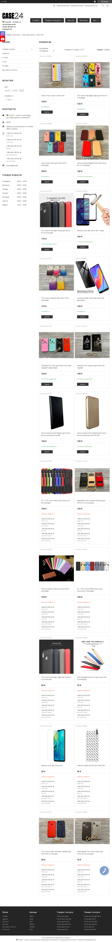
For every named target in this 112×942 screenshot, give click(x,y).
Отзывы (5, 66)
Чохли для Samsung (64, 919)
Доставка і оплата (9, 927)
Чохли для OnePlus (90, 921)
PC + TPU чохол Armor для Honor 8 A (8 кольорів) (55, 501)
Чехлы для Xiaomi (63, 921)
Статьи (5, 57)
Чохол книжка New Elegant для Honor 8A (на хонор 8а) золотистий (91, 434)
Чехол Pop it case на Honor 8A (52, 95)
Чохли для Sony (62, 929)
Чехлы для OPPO (90, 919)
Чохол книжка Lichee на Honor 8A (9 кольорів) (55, 590)
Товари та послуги (52, 20)
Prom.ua (67, 938)
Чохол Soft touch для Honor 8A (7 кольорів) (54, 164)
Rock (31, 929)
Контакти (83, 20)
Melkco (32, 924)
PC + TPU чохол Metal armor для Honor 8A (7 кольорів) (89, 590)
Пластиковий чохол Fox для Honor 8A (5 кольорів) (91, 678)
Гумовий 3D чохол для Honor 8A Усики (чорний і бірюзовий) (56, 366)
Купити (47, 112)
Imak (31, 919)
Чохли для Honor (28, 35)
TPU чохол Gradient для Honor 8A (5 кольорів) (55, 299)
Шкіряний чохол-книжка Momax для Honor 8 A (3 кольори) (91, 501)
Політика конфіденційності (87, 940)
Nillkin (32, 916)
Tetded (32, 927)
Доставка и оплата (9, 70)
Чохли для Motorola (64, 924)
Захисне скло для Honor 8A (51, 765)
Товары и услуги (8, 49)
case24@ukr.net (12, 165)
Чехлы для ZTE (89, 927)
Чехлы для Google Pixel (92, 916)
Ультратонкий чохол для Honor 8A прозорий (90, 299)
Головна (35, 20)
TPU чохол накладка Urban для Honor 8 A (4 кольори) (55, 231)
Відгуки (5, 919)
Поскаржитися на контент (67, 940)
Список (107, 49)
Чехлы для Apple (63, 916)
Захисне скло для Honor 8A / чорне (90, 230)
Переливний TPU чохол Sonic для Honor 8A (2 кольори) (90, 852)
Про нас (70, 20)
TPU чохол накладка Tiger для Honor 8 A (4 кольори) (56, 678)
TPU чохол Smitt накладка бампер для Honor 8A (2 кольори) (56, 852)
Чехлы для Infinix (90, 929)
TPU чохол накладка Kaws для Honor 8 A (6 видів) (92, 96)
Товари (5, 916)
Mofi (31, 921)
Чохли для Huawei (90, 924)
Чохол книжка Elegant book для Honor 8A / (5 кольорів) (91, 164)
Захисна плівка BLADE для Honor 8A (91, 765)
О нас (4, 62)
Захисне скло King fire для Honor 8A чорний (90, 366)
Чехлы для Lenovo (63, 927)
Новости (5, 53)
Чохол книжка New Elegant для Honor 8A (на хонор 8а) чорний (55, 434)
